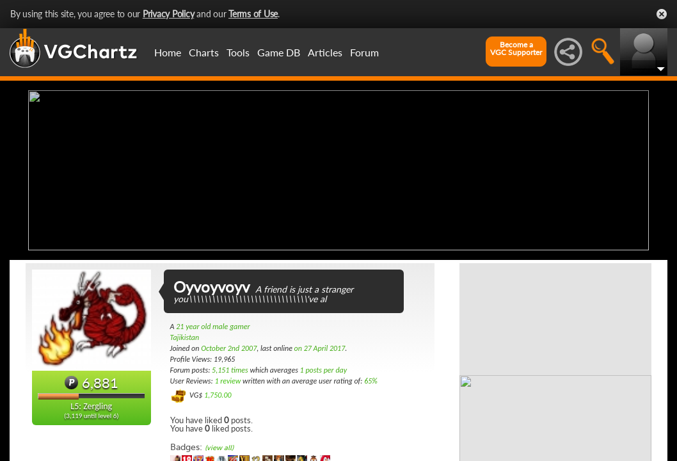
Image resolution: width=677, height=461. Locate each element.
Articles (325, 52)
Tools (238, 52)
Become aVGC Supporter (516, 48)
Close (662, 14)
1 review (227, 380)
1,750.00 (218, 395)
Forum (364, 52)
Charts (204, 52)
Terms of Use (253, 13)
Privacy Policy (169, 13)
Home (167, 52)
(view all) (219, 448)
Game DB (278, 52)
